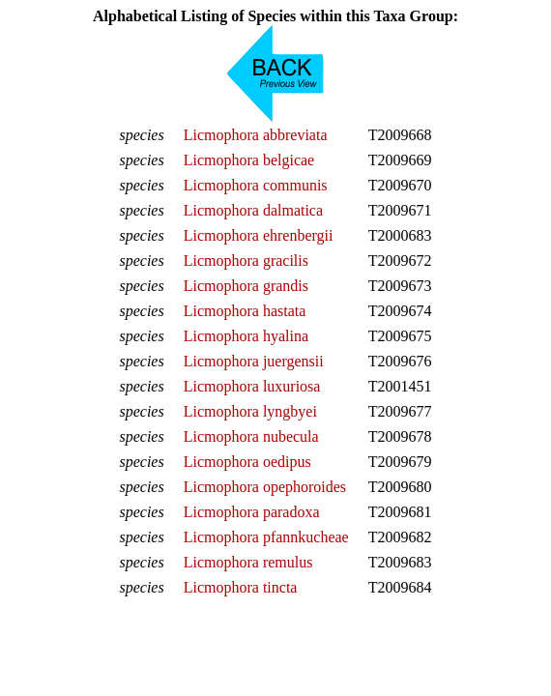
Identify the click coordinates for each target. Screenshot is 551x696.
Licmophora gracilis (246, 260)
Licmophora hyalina (246, 336)
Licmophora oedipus (247, 461)
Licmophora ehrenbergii (259, 235)
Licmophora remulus (248, 562)
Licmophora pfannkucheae (266, 537)
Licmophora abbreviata (256, 135)
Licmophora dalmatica (253, 210)
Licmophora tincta (241, 587)
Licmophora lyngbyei (250, 411)
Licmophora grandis (246, 285)
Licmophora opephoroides (265, 486)
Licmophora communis (256, 185)
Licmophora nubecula (251, 436)
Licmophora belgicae (249, 160)
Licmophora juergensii (254, 361)
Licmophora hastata (245, 311)
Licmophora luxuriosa (252, 386)
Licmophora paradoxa (252, 512)
